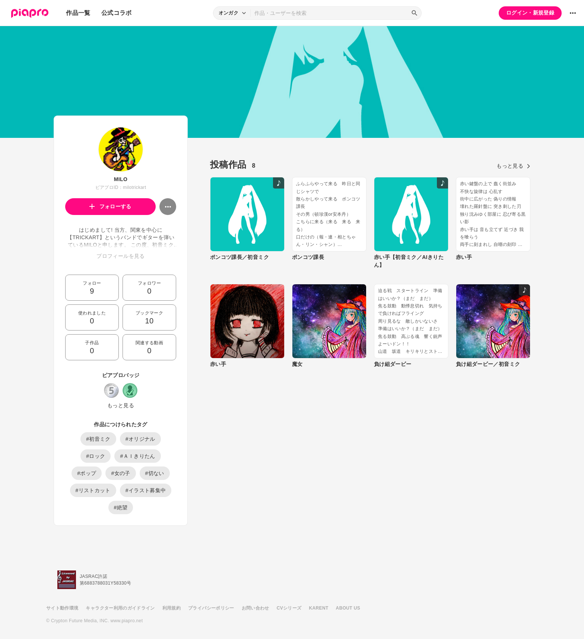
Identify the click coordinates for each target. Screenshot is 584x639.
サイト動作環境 (62, 608)
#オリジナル (140, 439)
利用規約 (171, 608)
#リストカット (93, 490)
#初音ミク (98, 439)
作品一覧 (78, 13)
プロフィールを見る (120, 256)
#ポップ (86, 473)
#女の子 (120, 473)
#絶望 (121, 507)
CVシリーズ (289, 608)
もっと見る (120, 405)
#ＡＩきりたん (137, 456)
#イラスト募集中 (146, 490)
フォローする (110, 206)
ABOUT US (348, 608)
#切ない (154, 473)
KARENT (318, 608)
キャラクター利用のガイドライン (120, 608)
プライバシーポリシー (211, 608)
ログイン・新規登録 (530, 13)
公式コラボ (116, 13)
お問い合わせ (255, 608)
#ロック (95, 456)
